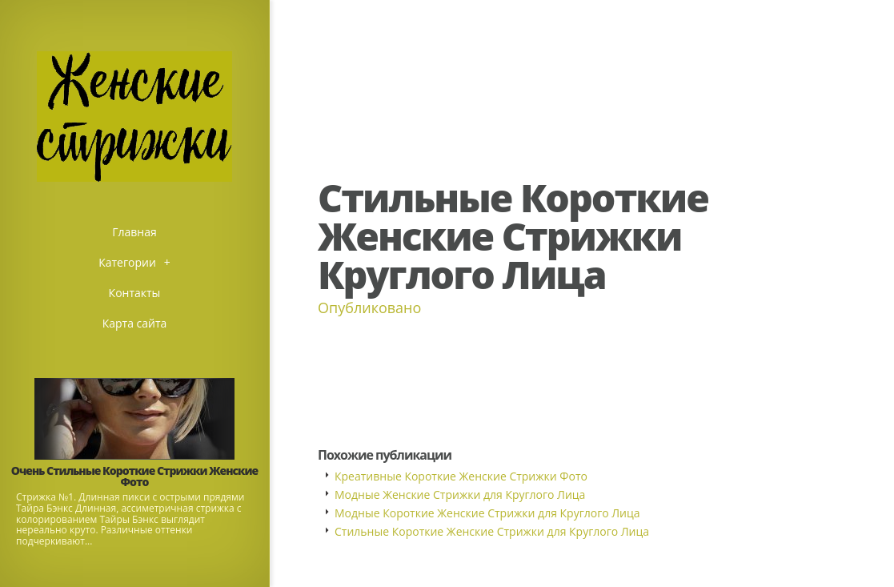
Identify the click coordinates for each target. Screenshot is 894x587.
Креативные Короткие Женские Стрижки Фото (461, 476)
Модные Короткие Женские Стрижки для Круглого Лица (487, 513)
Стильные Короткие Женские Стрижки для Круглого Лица (492, 531)
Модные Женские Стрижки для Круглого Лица (460, 494)
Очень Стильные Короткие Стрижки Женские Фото (134, 476)
